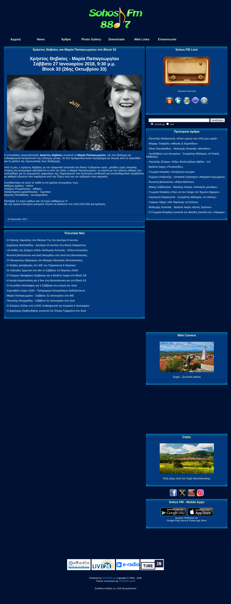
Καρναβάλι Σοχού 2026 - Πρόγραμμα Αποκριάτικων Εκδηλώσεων (46, 290)
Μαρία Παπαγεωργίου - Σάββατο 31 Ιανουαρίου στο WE (40, 295)
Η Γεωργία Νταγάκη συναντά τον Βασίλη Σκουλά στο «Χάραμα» (187, 212)
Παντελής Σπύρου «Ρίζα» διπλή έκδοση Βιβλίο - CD (179, 161)
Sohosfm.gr (109, 577)
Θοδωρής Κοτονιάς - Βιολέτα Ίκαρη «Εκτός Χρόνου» (180, 207)
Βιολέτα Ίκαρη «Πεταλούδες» (166, 166)
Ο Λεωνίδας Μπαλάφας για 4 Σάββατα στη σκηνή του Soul (42, 285)
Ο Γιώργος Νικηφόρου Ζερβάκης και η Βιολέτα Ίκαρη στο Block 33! (47, 275)
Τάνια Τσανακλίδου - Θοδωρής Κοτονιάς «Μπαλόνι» (180, 148)
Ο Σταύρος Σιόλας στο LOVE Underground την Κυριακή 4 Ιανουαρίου (48, 305)
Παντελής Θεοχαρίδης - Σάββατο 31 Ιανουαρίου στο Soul (41, 300)
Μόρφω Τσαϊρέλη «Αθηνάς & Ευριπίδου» (173, 143)
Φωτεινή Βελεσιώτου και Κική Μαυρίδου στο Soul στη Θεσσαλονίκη (47, 255)
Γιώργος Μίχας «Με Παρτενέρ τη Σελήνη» (173, 202)
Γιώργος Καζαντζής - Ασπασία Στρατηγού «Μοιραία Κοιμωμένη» (187, 176)
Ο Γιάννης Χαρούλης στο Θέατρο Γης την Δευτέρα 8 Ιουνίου (42, 240)
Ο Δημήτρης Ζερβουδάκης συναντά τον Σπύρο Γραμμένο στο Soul (46, 310)
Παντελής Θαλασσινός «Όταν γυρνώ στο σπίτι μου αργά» (183, 138)
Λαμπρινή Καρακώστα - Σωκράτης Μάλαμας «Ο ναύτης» (183, 197)
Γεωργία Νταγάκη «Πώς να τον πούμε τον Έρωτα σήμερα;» (184, 191)
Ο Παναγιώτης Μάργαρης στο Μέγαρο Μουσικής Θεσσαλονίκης (45, 260)
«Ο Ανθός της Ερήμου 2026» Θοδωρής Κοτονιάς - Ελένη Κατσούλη (47, 250)
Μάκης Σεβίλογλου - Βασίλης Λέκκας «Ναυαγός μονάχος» (183, 186)
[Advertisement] (187, 276)
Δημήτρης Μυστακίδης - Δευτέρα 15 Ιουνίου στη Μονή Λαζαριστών (46, 245)
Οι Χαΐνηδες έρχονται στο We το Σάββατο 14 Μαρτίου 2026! (42, 270)
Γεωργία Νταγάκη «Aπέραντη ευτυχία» (172, 171)
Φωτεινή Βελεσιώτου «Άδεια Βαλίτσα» (171, 181)
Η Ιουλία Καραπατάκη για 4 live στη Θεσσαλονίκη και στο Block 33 (46, 280)
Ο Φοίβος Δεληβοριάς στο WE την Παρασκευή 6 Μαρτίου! (41, 265)
